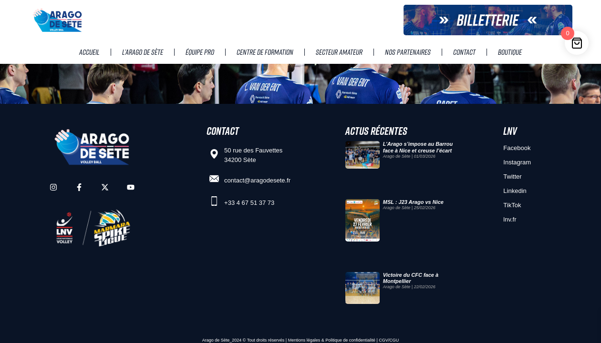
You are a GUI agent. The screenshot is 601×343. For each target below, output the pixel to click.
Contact (464, 52)
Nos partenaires (408, 52)
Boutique (510, 52)
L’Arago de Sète (142, 52)
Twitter (512, 176)
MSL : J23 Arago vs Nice (413, 202)
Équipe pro (200, 52)
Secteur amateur (339, 52)
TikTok (512, 205)
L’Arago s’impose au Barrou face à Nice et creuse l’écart (418, 147)
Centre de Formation (265, 52)
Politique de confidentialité (350, 340)
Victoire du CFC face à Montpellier (410, 278)
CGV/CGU (389, 340)
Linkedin (514, 190)
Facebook (516, 147)
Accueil (89, 52)
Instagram (517, 162)
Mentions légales (304, 340)
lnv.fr (509, 219)
